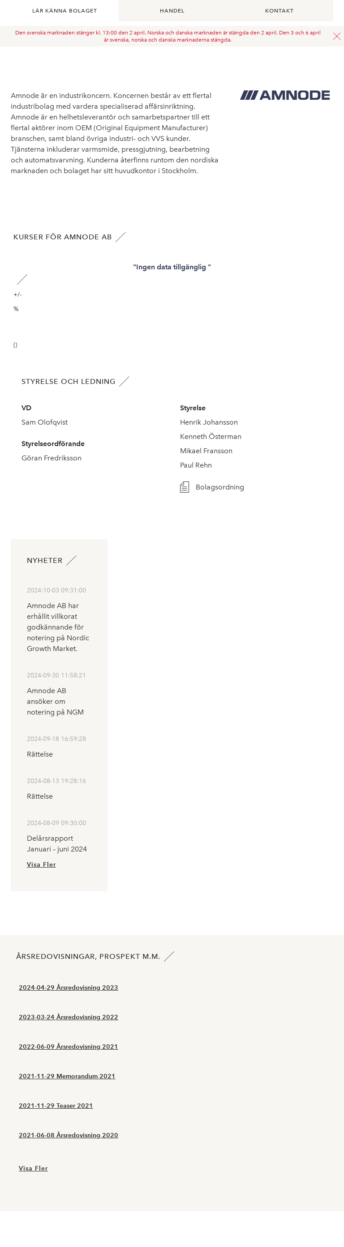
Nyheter (45, 560)
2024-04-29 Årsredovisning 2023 (68, 988)
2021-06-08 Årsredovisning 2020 (68, 1135)
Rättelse (40, 754)
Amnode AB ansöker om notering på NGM (55, 701)
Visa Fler (41, 864)
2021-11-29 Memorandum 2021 (67, 1076)
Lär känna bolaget (64, 11)
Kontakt (279, 11)
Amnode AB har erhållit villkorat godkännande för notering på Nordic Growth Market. (58, 627)
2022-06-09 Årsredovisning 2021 (68, 1047)
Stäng (337, 36)
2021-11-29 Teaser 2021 (56, 1106)
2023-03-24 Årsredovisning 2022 (68, 1017)
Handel (172, 11)
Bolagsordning (220, 487)
